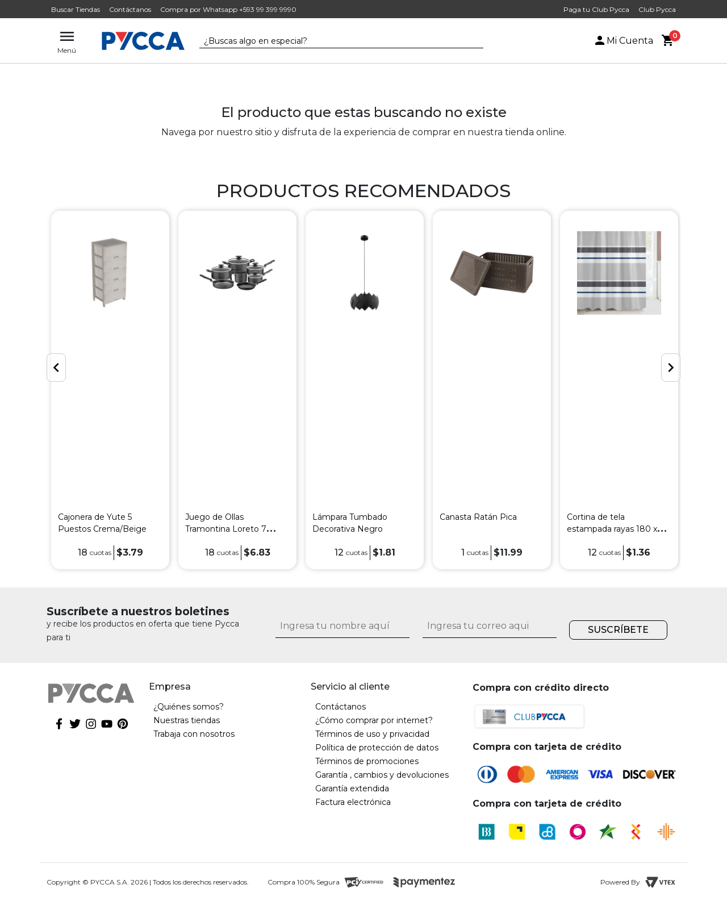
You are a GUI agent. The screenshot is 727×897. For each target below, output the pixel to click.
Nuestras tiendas (186, 720)
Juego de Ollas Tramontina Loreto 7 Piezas (225, 529)
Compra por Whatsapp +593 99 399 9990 (228, 9)
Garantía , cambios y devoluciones (382, 775)
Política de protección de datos (376, 747)
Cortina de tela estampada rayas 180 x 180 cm (612, 529)
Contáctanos (130, 9)
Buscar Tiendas (75, 9)
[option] (110, 390)
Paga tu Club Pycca (596, 9)
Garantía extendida (352, 788)
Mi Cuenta (623, 40)
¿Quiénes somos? (188, 707)
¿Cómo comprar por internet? (374, 720)
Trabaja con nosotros (194, 734)
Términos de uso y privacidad (372, 734)
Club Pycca (657, 9)
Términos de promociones (367, 761)
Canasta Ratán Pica (478, 517)
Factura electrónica (353, 802)
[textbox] (332, 41)
